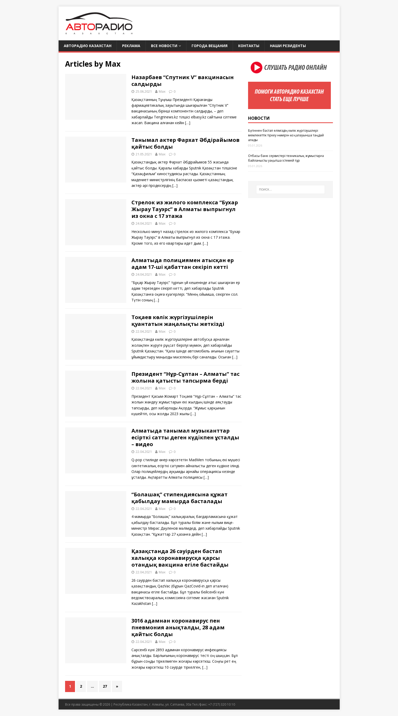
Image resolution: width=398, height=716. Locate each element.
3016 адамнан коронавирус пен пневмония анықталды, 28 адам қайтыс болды (178, 627)
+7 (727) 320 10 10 (221, 704)
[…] (187, 122)
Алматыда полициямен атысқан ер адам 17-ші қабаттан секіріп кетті (182, 263)
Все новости (164, 45)
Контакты (248, 45)
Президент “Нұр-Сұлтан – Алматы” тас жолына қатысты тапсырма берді (185, 377)
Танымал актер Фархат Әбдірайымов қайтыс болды (185, 143)
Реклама (131, 45)
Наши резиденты (288, 45)
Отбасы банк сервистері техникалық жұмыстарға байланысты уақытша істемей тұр (286, 158)
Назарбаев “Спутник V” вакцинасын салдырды (182, 80)
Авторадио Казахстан (87, 45)
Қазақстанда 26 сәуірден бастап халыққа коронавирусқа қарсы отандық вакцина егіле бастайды (180, 558)
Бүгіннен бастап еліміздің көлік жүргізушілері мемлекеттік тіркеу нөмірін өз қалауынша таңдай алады (286, 135)
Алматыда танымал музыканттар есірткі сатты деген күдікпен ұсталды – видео (185, 437)
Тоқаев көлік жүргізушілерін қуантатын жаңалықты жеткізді (177, 320)
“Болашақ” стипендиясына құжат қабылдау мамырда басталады (179, 498)
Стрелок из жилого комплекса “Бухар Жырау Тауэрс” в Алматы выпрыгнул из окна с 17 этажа (184, 209)
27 (105, 686)
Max (162, 91)
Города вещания (210, 45)
